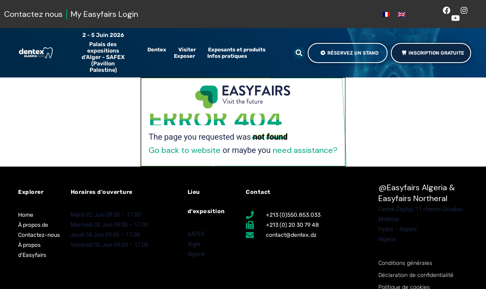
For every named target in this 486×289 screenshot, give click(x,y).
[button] (299, 53)
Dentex (158, 50)
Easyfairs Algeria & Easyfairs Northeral (416, 193)
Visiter (189, 50)
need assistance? (305, 150)
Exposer (186, 56)
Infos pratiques (229, 56)
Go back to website (185, 150)
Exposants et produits (239, 50)
